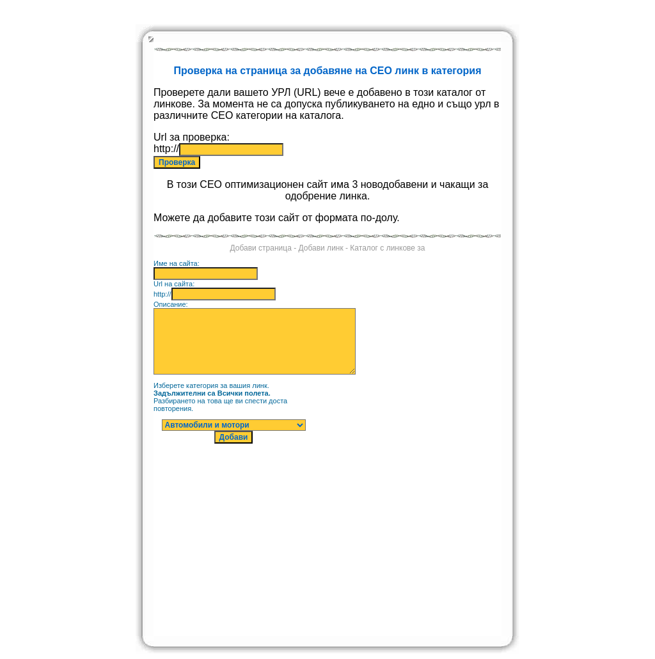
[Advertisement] (434, 444)
